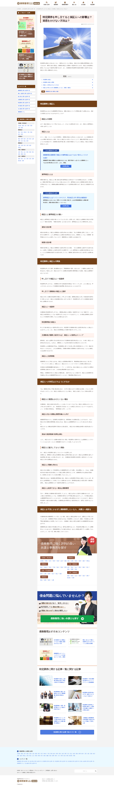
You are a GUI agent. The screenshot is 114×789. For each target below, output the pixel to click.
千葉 (54, 567)
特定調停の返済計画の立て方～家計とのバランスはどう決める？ (88, 694)
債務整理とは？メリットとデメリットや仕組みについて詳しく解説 (59, 655)
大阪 (68, 560)
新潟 (41, 573)
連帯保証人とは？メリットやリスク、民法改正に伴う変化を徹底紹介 (65, 197)
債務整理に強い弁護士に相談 (49, 91)
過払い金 (74, 3)
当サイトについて (25, 770)
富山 (57, 573)
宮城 (58, 560)
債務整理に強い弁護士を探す (65, 618)
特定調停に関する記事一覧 (24, 102)
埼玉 (50, 567)
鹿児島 (68, 577)
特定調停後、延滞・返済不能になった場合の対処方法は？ (59, 707)
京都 (72, 560)
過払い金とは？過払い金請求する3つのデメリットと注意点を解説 (88, 641)
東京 (41, 567)
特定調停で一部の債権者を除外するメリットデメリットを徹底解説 (88, 680)
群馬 (65, 567)
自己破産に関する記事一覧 (24, 105)
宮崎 (80, 575)
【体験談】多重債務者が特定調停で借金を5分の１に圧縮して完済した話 (88, 720)
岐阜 (49, 580)
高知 (76, 569)
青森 (46, 560)
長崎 (87, 575)
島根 (84, 567)
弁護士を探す (46, 3)
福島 (65, 560)
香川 (87, 567)
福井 (61, 573)
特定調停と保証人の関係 (48, 82)
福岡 (68, 575)
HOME (18, 770)
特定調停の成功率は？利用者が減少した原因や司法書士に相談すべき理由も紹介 (88, 707)
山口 (76, 567)
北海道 (41, 560)
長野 (49, 573)
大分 (76, 575)
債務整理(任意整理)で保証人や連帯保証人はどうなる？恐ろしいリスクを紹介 (65, 156)
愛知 (41, 580)
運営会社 (31, 770)
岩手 (50, 560)
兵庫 (80, 560)
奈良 (76, 560)
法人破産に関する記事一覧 (24, 108)
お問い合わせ (54, 770)
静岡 (45, 580)
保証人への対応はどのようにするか (51, 85)
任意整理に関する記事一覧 (24, 99)
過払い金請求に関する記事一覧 (25, 93)
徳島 (68, 569)
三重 (53, 580)
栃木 (58, 567)
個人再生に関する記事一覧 (24, 96)
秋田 (54, 560)
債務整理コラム (21, 111)
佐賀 (84, 575)
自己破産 (83, 3)
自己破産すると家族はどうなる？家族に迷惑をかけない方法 (59, 641)
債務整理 (55, 3)
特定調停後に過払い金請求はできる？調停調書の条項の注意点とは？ (59, 694)
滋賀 (84, 560)
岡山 (72, 567)
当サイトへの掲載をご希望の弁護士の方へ (26, 772)
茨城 (62, 567)
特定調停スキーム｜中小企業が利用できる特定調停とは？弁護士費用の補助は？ (59, 720)
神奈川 (45, 567)
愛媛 (72, 569)
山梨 (45, 573)
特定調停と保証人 (47, 79)
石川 (53, 573)
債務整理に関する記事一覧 (24, 90)
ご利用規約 (47, 770)
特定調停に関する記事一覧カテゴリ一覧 (65, 732)
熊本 (72, 575)
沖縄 (73, 577)
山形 (62, 560)
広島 (68, 567)
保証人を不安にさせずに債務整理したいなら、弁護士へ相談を (57, 87)
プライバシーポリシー (39, 770)
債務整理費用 (65, 3)
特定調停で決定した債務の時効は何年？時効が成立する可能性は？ (59, 680)
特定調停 (92, 3)
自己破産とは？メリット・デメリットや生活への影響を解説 (26, 33)
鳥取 (80, 567)
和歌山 (88, 560)
